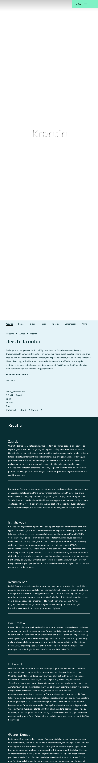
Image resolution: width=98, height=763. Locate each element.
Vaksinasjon (70, 324)
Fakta (43, 324)
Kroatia (9, 324)
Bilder (32, 324)
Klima (84, 324)
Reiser (21, 324)
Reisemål (10, 333)
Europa (22, 333)
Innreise (55, 324)
